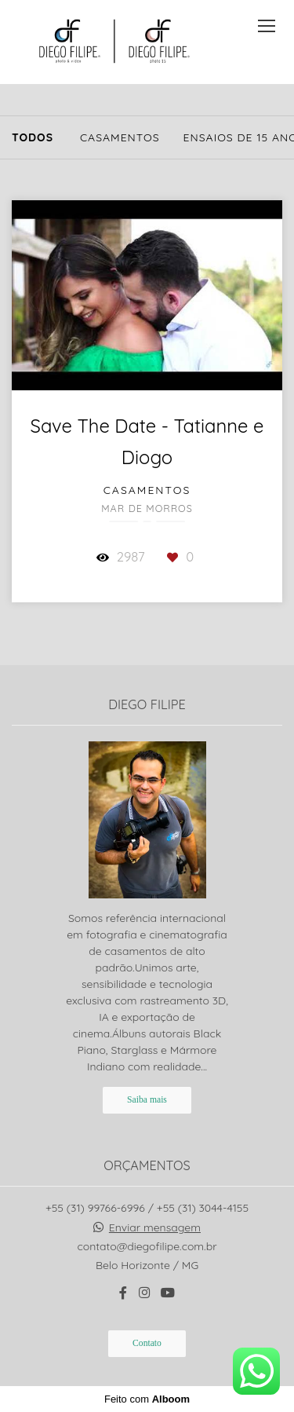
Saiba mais (147, 1100)
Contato (147, 1343)
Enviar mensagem (155, 1227)
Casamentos (120, 137)
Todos (32, 137)
